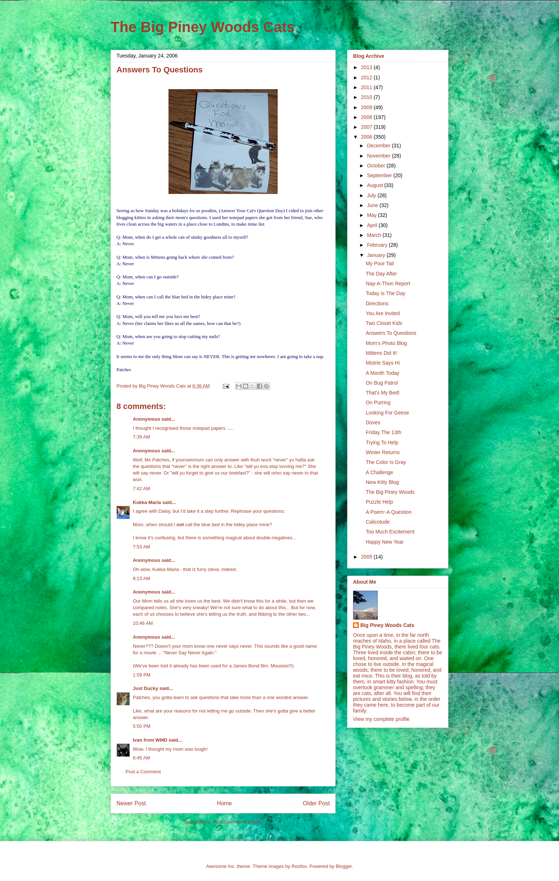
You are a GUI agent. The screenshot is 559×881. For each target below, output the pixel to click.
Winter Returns (383, 452)
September (380, 175)
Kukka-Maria (147, 502)
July (372, 195)
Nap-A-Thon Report (388, 283)
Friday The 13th (383, 432)
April (372, 225)
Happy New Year (385, 542)
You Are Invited (383, 313)
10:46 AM (143, 623)
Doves (373, 422)
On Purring (378, 402)
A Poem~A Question (389, 512)
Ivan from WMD (150, 740)
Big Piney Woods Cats (387, 625)
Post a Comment (143, 771)
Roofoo (299, 866)
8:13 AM (141, 578)
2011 (367, 87)
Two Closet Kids (384, 323)
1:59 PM (141, 675)
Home (224, 803)
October (376, 165)
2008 (367, 117)
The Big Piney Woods (390, 492)
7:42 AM (141, 488)
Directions (377, 303)
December (379, 145)
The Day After (381, 274)
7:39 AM (141, 437)
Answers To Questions (391, 333)
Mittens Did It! (381, 353)
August (375, 185)
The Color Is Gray (386, 462)
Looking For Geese (387, 413)
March (374, 235)
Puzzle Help (379, 502)
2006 (367, 137)
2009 (367, 107)
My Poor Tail (380, 263)
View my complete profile (381, 719)
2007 (367, 127)
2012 (367, 77)
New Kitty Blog (382, 482)
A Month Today (382, 373)
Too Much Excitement (390, 532)
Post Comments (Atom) (237, 822)
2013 (367, 67)
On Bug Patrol (382, 383)
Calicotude (378, 522)
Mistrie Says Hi (383, 363)
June (373, 205)
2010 (367, 97)
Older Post (316, 803)
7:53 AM (141, 546)
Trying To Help (382, 442)
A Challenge (379, 472)
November (379, 156)
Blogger (344, 866)
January (376, 255)
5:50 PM (141, 726)
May (372, 215)
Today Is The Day (385, 293)
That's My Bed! (383, 393)
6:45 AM (141, 758)
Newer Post (131, 803)
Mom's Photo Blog (386, 343)
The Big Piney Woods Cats (203, 27)
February (378, 245)
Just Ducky (145, 688)
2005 (367, 557)
